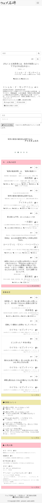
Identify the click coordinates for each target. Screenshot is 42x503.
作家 (16, 282)
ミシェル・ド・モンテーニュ (21, 87)
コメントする (7, 125)
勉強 (32, 184)
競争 (25, 184)
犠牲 (15, 208)
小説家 (25, 282)
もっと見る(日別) (33, 286)
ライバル (16, 184)
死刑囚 (32, 316)
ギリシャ (33, 208)
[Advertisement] (20, 28)
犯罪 (9, 316)
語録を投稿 (21, 102)
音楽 (26, 253)
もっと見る (35, 395)
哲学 (8, 253)
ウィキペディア (35, 182)
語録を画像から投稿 (11, 105)
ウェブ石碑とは (10, 495)
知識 (17, 79)
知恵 (25, 79)
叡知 (34, 253)
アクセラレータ (30, 228)
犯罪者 (17, 316)
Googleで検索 (9, 102)
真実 (24, 208)
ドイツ (17, 253)
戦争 (8, 208)
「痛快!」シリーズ (26, 185)
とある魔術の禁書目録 (13, 228)
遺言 (24, 316)
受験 (7, 184)
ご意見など (21, 495)
